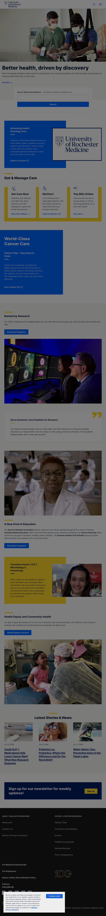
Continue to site (54, 896)
